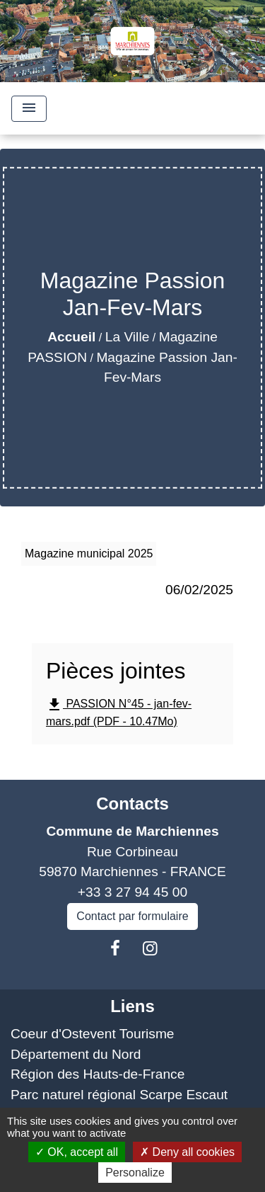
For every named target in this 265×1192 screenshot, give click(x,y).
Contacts (132, 803)
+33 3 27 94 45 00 (132, 892)
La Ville (127, 336)
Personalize (135, 1173)
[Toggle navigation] (29, 109)
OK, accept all (76, 1152)
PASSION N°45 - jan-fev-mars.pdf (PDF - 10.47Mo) (119, 711)
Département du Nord (76, 1054)
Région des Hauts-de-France (97, 1074)
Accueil (71, 336)
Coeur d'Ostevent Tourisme (93, 1033)
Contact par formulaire (132, 916)
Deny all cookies (187, 1152)
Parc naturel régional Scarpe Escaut (119, 1094)
